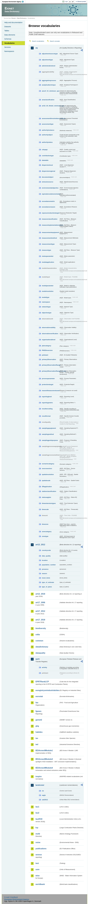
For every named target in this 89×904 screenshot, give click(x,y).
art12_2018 (40, 594)
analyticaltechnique (49, 85)
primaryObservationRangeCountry (50, 371)
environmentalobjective (50, 188)
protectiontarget (47, 384)
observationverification (50, 333)
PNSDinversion (47, 350)
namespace (46, 302)
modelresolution (47, 291)
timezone (45, 524)
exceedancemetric (48, 201)
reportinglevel (47, 396)
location (45, 560)
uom (37, 869)
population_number (49, 565)
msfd (37, 834)
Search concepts (55, 41)
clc (43, 791)
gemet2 (38, 720)
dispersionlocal (47, 165)
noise (37, 842)
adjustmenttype (47, 60)
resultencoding (47, 409)
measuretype (46, 250)
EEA (13, 1)
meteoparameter (47, 256)
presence (45, 569)
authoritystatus (47, 142)
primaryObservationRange (50, 365)
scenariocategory (48, 464)
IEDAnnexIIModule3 (44, 759)
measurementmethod (49, 238)
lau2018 (38, 819)
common (39, 641)
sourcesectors (47, 468)
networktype (46, 307)
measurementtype (48, 244)
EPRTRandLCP (42, 682)
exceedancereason (48, 207)
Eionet (13, 18)
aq (36, 48)
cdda (37, 635)
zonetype (45, 536)
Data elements (9, 35)
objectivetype (46, 313)
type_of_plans (47, 587)
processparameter (48, 378)
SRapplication (47, 486)
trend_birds (46, 578)
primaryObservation (49, 359)
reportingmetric (47, 403)
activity (44, 667)
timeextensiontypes (49, 503)
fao (36, 703)
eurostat (39, 696)
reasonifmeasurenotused (50, 390)
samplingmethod (48, 434)
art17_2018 (40, 620)
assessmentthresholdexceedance (50, 118)
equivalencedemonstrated (50, 194)
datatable (45, 160)
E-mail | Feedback (11, 897)
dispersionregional (48, 171)
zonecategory (46, 531)
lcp (36, 828)
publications (40, 849)
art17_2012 (40, 611)
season (44, 573)
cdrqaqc (45, 149)
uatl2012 (45, 800)
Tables (6, 31)
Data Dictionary (21, 18)
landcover (39, 785)
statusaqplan (46, 497)
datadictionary (41, 647)
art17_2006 (40, 602)
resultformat (46, 416)
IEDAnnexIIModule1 (44, 750)
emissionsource (47, 182)
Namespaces (9, 51)
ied (36, 744)
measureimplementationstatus (50, 225)
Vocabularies (9, 43)
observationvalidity (48, 327)
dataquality (40, 653)
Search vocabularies (38, 41)
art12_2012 (40, 545)
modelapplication (48, 262)
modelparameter (47, 286)
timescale (45, 509)
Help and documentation (13, 22)
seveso (38, 855)
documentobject (47, 177)
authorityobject (47, 135)
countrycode (46, 550)
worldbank (40, 884)
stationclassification (49, 491)
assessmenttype (47, 124)
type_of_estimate (48, 582)
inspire (38, 776)
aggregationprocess (49, 80)
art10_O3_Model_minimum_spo (50, 106)
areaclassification (48, 100)
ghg (37, 726)
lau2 (37, 813)
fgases (38, 711)
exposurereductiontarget (50, 213)
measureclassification (49, 219)
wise (37, 876)
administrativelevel (48, 66)
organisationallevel (48, 339)
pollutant (45, 355)
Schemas (7, 39)
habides (38, 732)
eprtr (37, 659)
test (37, 863)
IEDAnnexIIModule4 (44, 768)
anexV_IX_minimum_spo (50, 91)
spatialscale (46, 480)
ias (36, 738)
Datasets (7, 26)
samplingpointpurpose (50, 440)
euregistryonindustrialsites (47, 690)
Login (66, 1)
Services (7, 47)
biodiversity (40, 628)
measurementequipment (50, 232)
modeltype (45, 297)
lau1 (37, 807)
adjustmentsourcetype (50, 54)
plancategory (46, 346)
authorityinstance (48, 130)
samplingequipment (49, 428)
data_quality (46, 556)
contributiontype (48, 155)
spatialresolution (48, 474)
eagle (44, 795)
